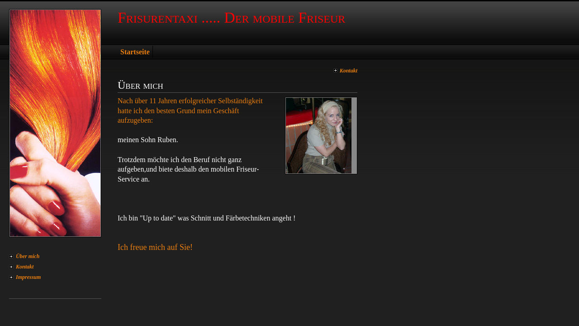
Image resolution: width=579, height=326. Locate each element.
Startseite (135, 52)
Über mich (27, 256)
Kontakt (24, 267)
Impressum (28, 277)
